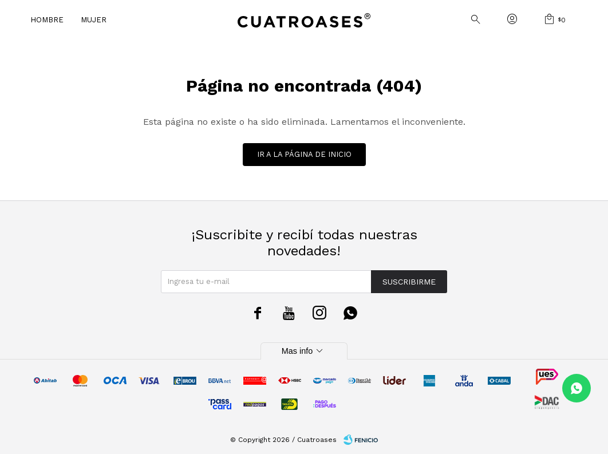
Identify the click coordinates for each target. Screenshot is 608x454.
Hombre (47, 19)
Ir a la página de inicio (304, 154)
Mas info (304, 351)
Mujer (93, 19)
